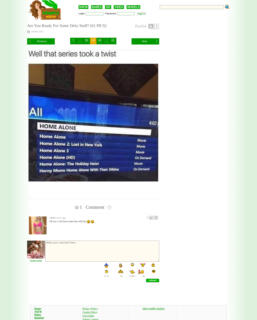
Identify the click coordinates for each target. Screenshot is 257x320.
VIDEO (118, 7)
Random (39, 317)
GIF (108, 7)
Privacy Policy (90, 308)
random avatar (36, 260)
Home (37, 308)
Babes (37, 314)
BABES (97, 7)
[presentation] (72, 269)
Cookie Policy (89, 312)
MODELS (133, 7)
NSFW (83, 7)
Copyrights (88, 315)
